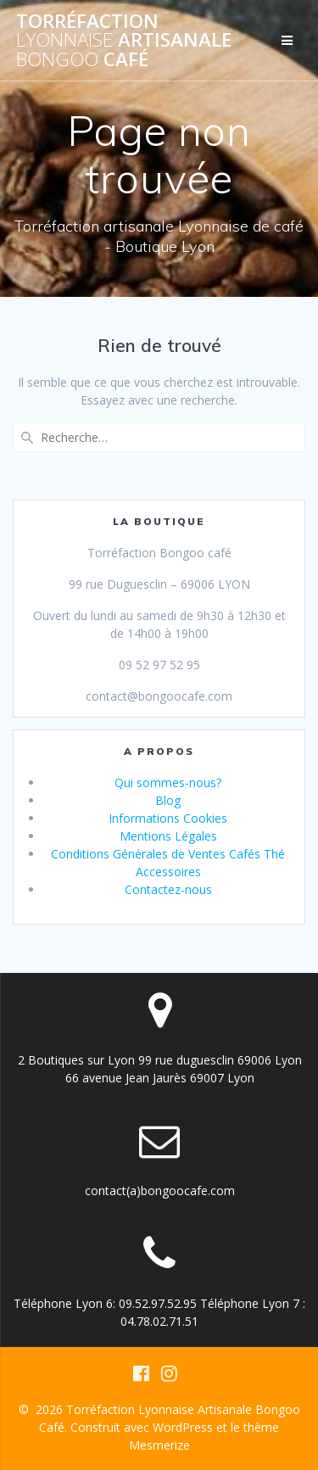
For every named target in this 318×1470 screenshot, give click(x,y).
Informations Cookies (168, 818)
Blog (168, 800)
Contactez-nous (168, 889)
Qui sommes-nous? (167, 782)
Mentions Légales (168, 836)
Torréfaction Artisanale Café (124, 40)
